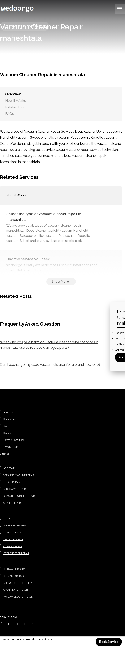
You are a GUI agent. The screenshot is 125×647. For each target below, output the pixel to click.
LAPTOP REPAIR (12, 532)
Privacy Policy (10, 447)
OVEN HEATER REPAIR (15, 590)
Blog (5, 426)
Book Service (108, 641)
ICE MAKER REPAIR (13, 576)
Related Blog (15, 107)
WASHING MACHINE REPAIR (18, 475)
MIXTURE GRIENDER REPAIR (18, 583)
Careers (7, 433)
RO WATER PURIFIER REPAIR (19, 496)
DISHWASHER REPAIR (15, 569)
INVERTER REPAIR (13, 539)
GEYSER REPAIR (12, 503)
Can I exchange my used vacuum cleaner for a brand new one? (50, 364)
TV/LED (7, 518)
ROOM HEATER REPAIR (15, 525)
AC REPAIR (9, 468)
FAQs (9, 114)
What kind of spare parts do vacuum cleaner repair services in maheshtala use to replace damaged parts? (49, 345)
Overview (13, 94)
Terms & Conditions (13, 440)
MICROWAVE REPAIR (14, 489)
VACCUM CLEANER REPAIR (18, 597)
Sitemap (4, 453)
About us (8, 412)
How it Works (15, 101)
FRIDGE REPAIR (11, 482)
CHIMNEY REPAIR (12, 546)
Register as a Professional (24, 26)
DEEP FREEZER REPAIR (16, 553)
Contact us (9, 419)
